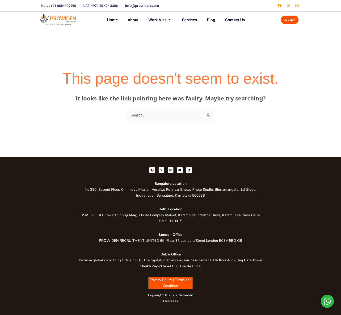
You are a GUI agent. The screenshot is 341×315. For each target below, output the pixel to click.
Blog (214, 19)
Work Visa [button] (158, 20)
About (130, 19)
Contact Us (240, 19)
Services (190, 19)
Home (107, 19)
